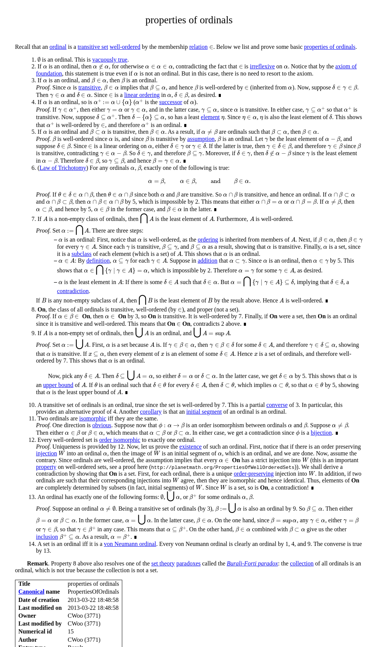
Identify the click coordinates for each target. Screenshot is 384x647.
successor (170, 102)
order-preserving (253, 473)
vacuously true (110, 59)
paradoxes (188, 563)
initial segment (204, 411)
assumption (200, 139)
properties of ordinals (330, 47)
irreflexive (262, 66)
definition (98, 260)
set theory (163, 563)
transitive (89, 87)
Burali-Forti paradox (252, 563)
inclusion (47, 537)
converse (277, 405)
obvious (101, 425)
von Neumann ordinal (130, 544)
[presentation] (211, 47)
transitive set (93, 47)
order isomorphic (119, 440)
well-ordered (125, 47)
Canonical (31, 591)
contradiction (72, 291)
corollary (151, 411)
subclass (82, 254)
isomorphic (92, 418)
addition (207, 260)
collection (302, 563)
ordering (208, 239)
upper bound (58, 385)
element (210, 117)
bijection (321, 432)
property (46, 467)
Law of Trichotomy (62, 168)
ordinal (58, 47)
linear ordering (142, 95)
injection (46, 453)
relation (198, 47)
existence (190, 446)
